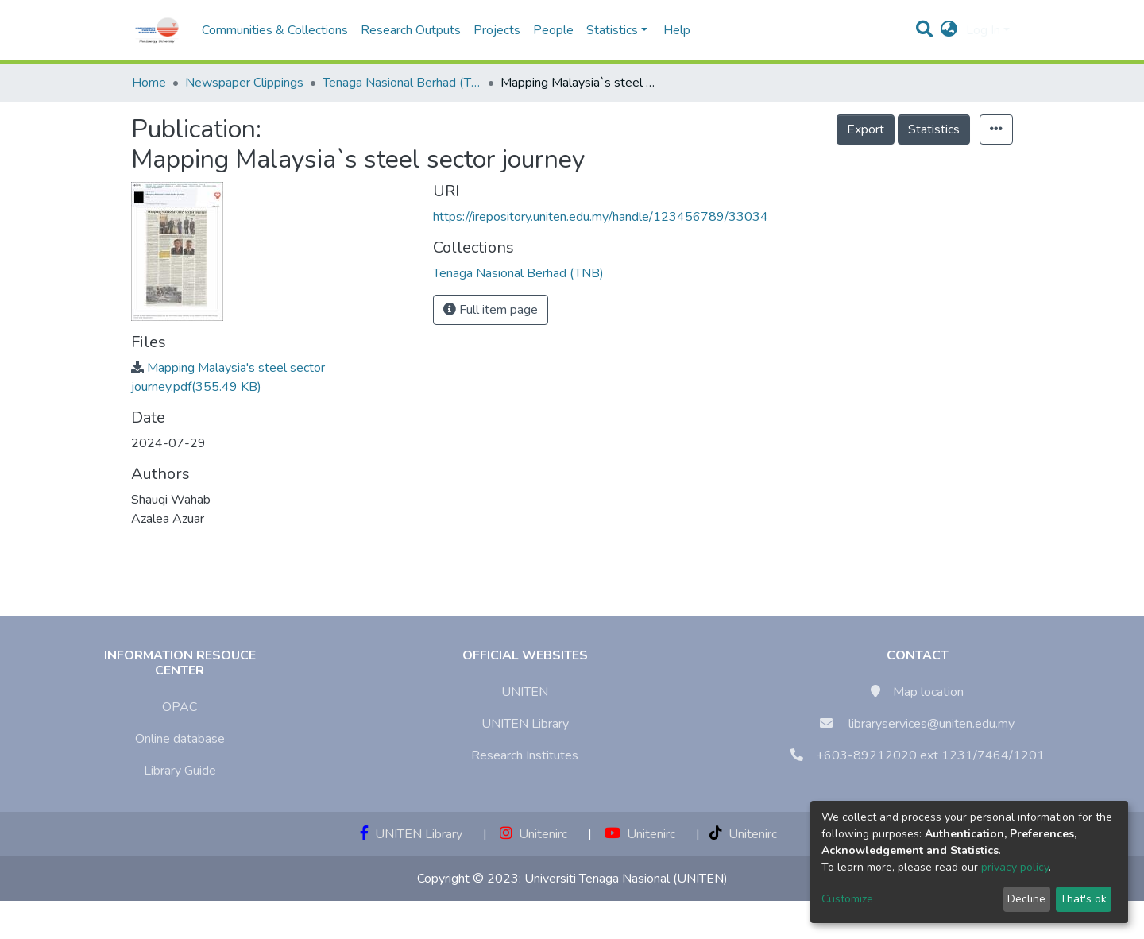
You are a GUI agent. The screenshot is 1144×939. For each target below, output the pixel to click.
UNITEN (524, 692)
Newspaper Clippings (244, 82)
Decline (1026, 898)
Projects (496, 30)
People (553, 30)
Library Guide (180, 770)
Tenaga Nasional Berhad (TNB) (402, 82)
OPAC (179, 707)
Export (865, 129)
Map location (928, 692)
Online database (180, 739)
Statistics (934, 129)
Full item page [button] (490, 310)
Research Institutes (524, 755)
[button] (949, 30)
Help (672, 30)
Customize (847, 898)
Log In (983, 30)
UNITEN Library (525, 723)
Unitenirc (533, 834)
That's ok (1083, 898)
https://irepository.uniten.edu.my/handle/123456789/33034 (600, 217)
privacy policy (1015, 867)
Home (149, 82)
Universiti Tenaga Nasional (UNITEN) (626, 878)
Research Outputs (411, 30)
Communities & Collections (275, 30)
